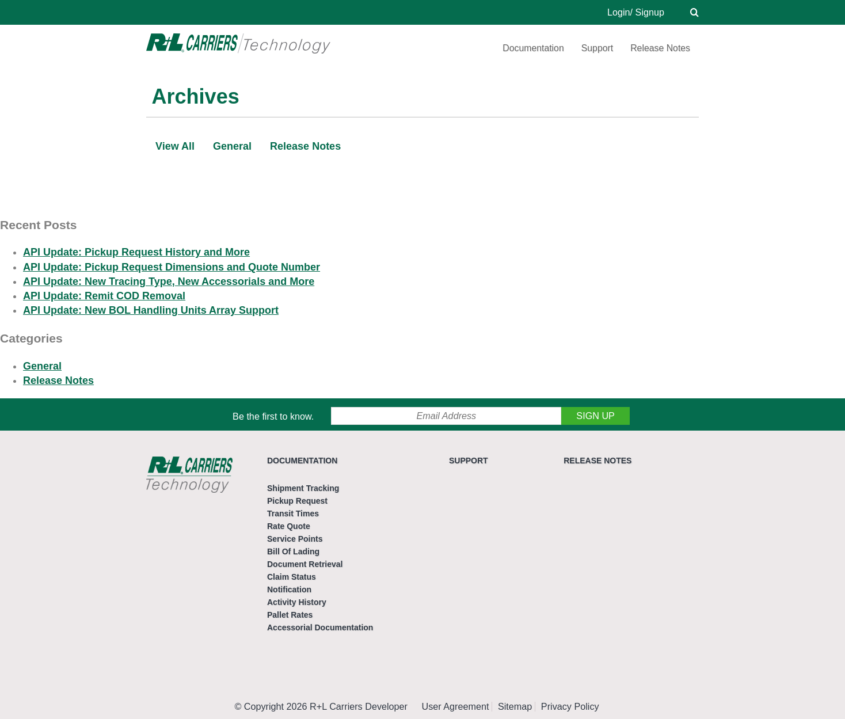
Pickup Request (297, 500)
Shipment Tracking (303, 488)
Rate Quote (288, 526)
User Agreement (455, 706)
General (232, 146)
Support (597, 48)
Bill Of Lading (293, 551)
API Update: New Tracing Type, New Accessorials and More (168, 281)
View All (175, 146)
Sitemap (515, 706)
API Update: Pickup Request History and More (136, 252)
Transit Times (293, 513)
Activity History (296, 602)
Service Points (295, 538)
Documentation (533, 48)
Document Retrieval (304, 564)
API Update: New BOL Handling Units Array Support (151, 310)
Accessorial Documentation (320, 627)
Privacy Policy (570, 706)
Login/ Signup (635, 12)
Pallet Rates (290, 614)
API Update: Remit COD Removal (104, 296)
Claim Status (291, 576)
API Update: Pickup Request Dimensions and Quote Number (171, 267)
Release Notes (660, 48)
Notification (289, 589)
